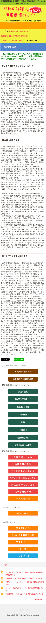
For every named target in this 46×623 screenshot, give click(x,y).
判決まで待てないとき (23, 485)
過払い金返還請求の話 (23, 535)
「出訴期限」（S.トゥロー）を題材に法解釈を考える (24, 594)
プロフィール (23, 542)
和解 (23, 422)
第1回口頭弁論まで (23, 399)
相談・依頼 (23, 513)
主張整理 (23, 415)
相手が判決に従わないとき (23, 478)
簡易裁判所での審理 (23, 445)
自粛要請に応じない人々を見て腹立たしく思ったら (24, 578)
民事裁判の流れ (23, 464)
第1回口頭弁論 (23, 407)
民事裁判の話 (23, 499)
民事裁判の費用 (23, 492)
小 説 (23, 549)
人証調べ (23, 430)
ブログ (4, 565)
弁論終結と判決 (23, 438)
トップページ (23, 556)
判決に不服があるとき (23, 471)
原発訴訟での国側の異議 (23, 379)
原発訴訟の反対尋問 (23, 372)
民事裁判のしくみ (23, 457)
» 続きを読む (38, 599)
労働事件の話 (23, 528)
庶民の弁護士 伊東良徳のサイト (23, 8)
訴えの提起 (23, 392)
